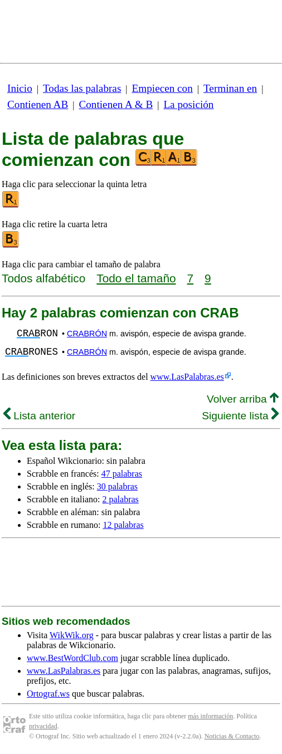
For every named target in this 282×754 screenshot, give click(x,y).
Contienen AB (37, 104)
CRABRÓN (87, 333)
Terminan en (230, 88)
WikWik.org (72, 635)
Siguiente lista (240, 416)
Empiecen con (162, 88)
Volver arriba (243, 399)
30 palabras (117, 486)
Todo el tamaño (136, 278)
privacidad (43, 726)
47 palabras (121, 473)
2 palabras (121, 499)
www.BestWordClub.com (72, 658)
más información (210, 716)
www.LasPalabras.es (187, 376)
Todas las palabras (82, 88)
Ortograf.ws (48, 693)
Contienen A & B (116, 104)
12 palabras (123, 525)
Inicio (19, 88)
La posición (188, 104)
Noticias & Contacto (232, 736)
